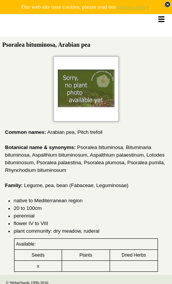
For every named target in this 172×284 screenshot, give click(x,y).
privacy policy (133, 7)
